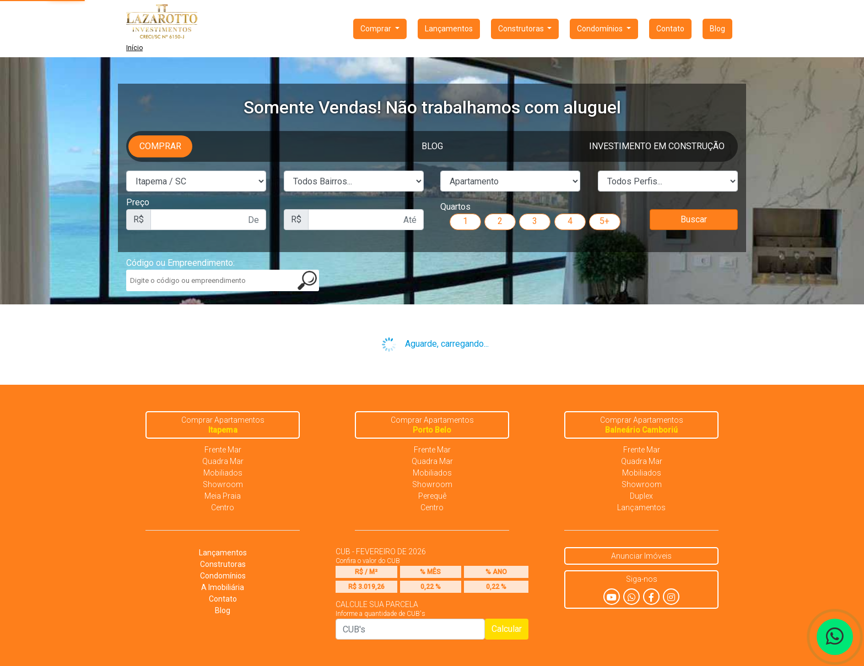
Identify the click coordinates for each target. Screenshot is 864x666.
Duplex (641, 496)
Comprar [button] (376, 28)
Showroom (223, 484)
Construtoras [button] (522, 28)
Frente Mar (222, 449)
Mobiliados (222, 472)
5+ (604, 221)
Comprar (160, 146)
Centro (222, 507)
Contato (670, 28)
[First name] (208, 219)
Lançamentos (449, 28)
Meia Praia (222, 496)
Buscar (694, 219)
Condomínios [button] (600, 28)
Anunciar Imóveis (641, 556)
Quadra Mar (223, 461)
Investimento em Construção (657, 146)
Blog (717, 28)
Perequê (432, 496)
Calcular (507, 629)
